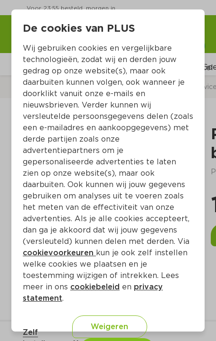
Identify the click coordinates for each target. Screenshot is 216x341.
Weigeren (109, 326)
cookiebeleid (95, 286)
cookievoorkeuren (59, 252)
